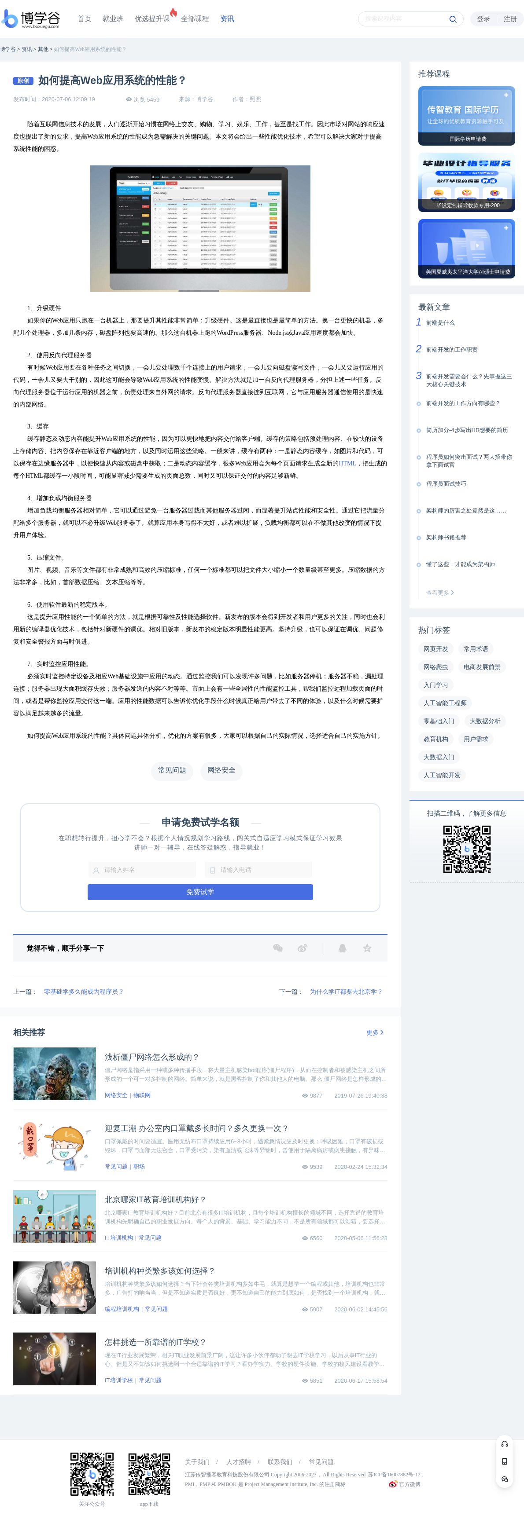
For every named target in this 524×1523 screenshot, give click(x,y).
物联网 (142, 1095)
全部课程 (195, 18)
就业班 (113, 18)
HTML (347, 463)
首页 (84, 18)
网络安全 (116, 1095)
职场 (139, 1166)
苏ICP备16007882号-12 (394, 1475)
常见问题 (116, 1166)
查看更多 (442, 592)
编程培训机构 (122, 1309)
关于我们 (197, 1462)
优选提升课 (152, 18)
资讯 (227, 18)
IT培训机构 (119, 1237)
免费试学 (200, 892)
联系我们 (280, 1462)
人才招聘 (238, 1462)
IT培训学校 (119, 1380)
